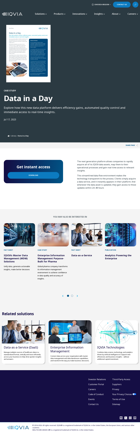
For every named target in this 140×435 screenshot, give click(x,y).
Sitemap (116, 404)
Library (13, 136)
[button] (64, 296)
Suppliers (117, 384)
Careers (92, 389)
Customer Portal (96, 384)
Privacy (115, 389)
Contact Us (93, 404)
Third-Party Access (121, 379)
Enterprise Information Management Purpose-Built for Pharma (51, 258)
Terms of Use (118, 399)
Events (91, 399)
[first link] (19, 234)
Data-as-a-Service (81, 255)
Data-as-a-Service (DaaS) (21, 347)
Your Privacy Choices (122, 394)
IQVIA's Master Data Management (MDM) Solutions (16, 258)
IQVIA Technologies (110, 347)
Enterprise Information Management (66, 349)
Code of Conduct (96, 394)
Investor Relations (97, 379)
